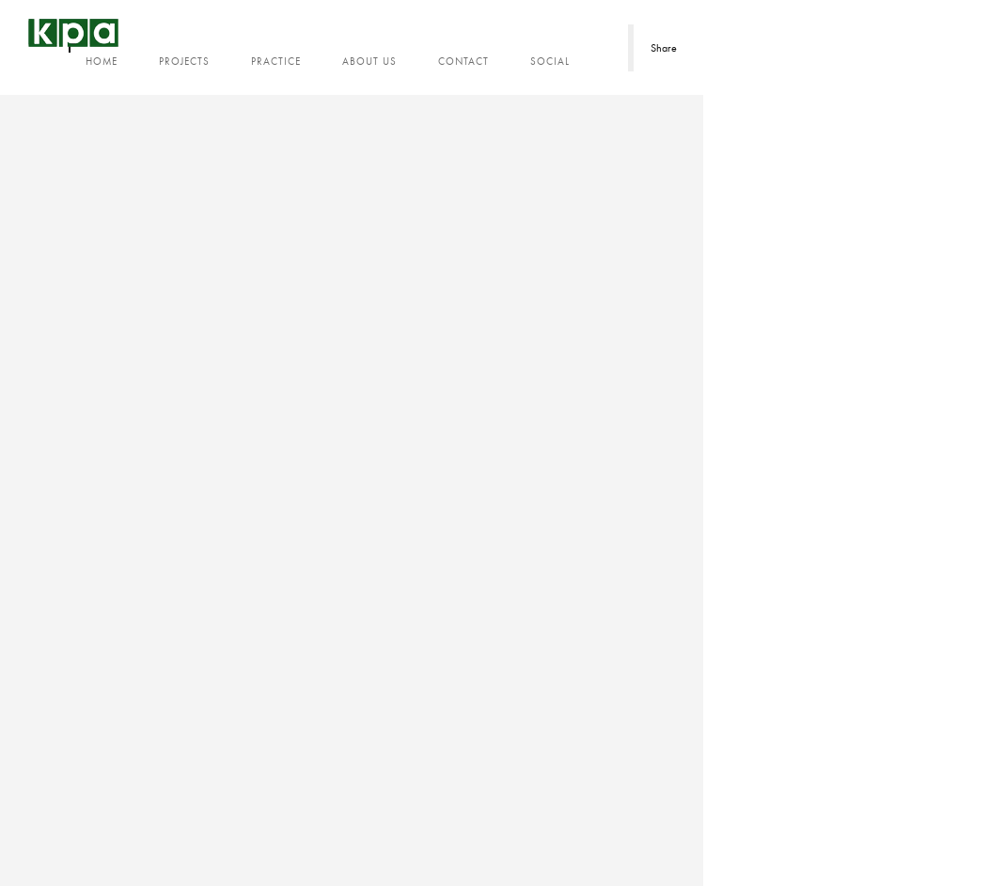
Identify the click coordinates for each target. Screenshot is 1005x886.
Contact (463, 61)
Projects (184, 61)
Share (664, 47)
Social (550, 61)
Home (102, 61)
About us (369, 61)
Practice (276, 61)
